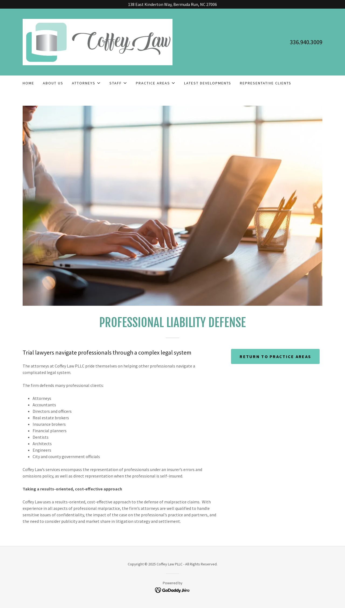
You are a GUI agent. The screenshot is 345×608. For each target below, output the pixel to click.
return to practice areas (275, 356)
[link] (97, 41)
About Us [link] (53, 83)
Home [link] (28, 83)
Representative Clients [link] (265, 83)
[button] (86, 83)
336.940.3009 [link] (306, 42)
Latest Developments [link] (207, 83)
